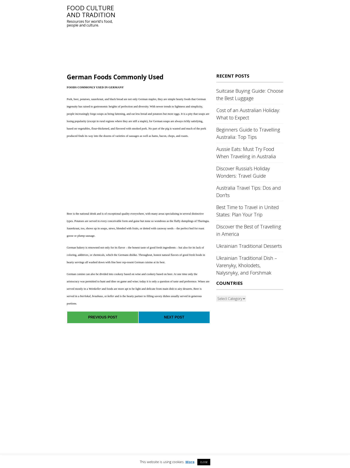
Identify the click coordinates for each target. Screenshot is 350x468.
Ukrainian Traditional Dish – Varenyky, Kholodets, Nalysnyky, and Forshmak (246, 265)
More (189, 462)
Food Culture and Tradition (91, 11)
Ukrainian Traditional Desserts (249, 245)
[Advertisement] (200, 35)
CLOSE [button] (204, 462)
